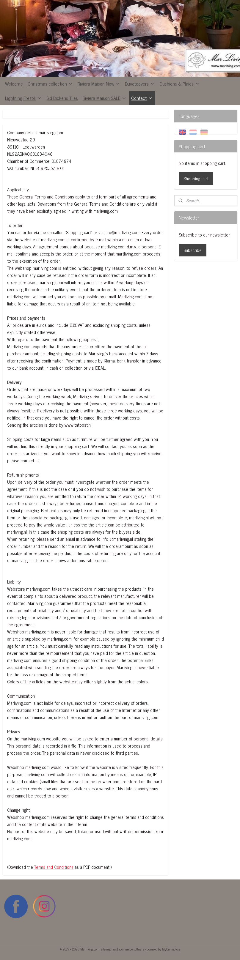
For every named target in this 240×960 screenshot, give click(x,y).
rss (115, 949)
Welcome (14, 83)
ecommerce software (131, 949)
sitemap (106, 949)
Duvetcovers (140, 83)
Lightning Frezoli (23, 98)
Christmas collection (50, 83)
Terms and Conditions (53, 867)
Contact (142, 98)
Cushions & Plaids (179, 83)
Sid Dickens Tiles (62, 98)
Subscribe (192, 250)
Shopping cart (195, 178)
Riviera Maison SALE (104, 98)
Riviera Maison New (99, 83)
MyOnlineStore (171, 949)
